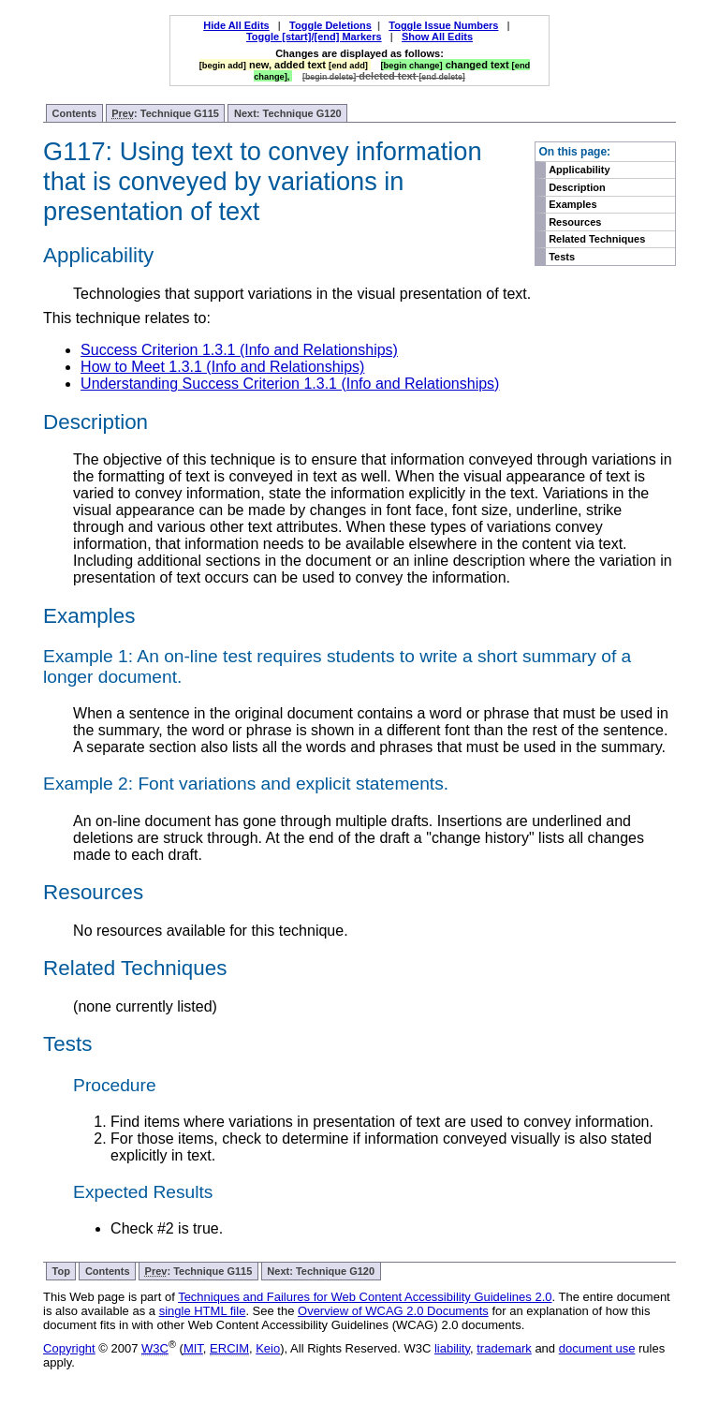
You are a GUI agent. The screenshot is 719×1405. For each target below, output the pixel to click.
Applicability (579, 169)
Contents (74, 113)
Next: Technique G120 (288, 113)
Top (61, 1271)
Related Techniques (597, 238)
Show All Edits (437, 36)
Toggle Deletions (330, 25)
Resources (575, 222)
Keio (268, 1348)
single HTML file (202, 1311)
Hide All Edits (236, 25)
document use (597, 1348)
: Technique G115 (165, 114)
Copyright (69, 1348)
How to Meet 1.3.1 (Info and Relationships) (222, 367)
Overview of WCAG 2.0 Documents (393, 1311)
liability (452, 1348)
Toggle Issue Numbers (443, 25)
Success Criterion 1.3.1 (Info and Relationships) (239, 350)
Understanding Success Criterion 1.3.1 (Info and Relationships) (290, 384)
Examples (572, 204)
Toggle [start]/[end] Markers (314, 36)
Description (577, 187)
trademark (504, 1348)
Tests (562, 256)
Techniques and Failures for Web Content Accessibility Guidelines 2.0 (364, 1297)
